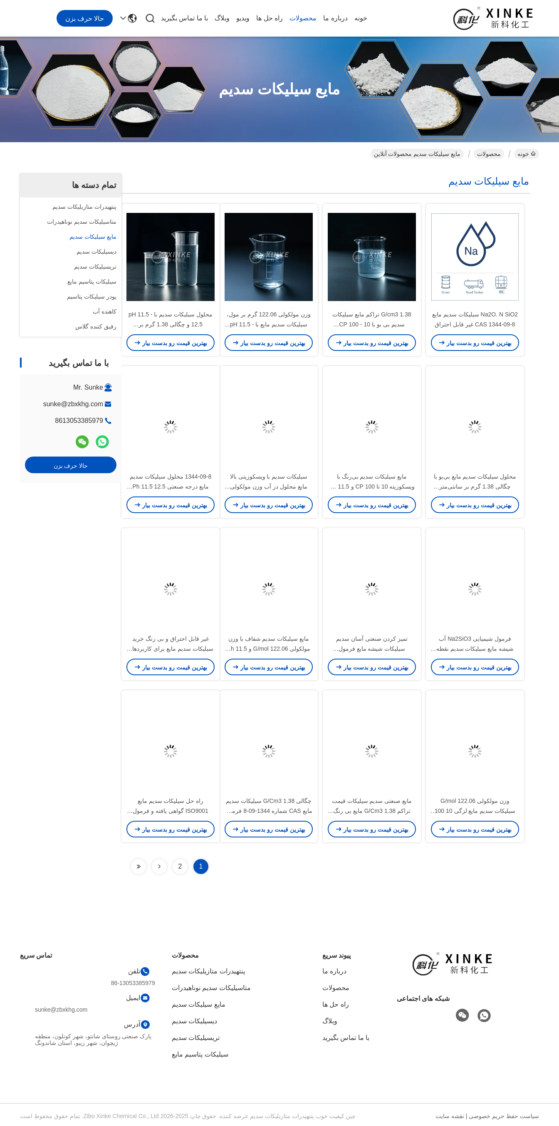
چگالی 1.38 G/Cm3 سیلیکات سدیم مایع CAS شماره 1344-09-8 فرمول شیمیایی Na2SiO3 (268, 811)
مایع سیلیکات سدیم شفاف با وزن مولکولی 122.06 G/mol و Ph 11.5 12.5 (269, 648)
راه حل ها (269, 18)
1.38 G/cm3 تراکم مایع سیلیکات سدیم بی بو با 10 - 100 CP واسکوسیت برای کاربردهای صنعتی (371, 324)
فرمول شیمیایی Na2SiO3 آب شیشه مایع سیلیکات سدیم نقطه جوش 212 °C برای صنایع (475, 648)
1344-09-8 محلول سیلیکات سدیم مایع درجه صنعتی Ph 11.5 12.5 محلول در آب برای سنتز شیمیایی (171, 486)
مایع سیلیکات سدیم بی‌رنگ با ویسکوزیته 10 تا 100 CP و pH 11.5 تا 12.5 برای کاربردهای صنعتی (372, 486)
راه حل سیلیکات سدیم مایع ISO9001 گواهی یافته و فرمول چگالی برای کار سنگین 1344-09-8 (170, 811)
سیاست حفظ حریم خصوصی (504, 1116)
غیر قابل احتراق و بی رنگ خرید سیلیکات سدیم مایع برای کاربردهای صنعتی (170, 648)
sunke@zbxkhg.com (73, 403)
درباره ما (335, 18)
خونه (360, 18)
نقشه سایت (449, 1116)
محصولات (303, 18)
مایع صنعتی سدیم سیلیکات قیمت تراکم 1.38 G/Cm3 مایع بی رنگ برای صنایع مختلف (372, 811)
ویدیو (243, 18)
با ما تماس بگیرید (184, 18)
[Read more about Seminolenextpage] (159, 866)
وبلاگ (222, 18)
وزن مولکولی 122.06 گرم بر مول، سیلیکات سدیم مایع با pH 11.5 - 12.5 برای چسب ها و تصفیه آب (269, 324)
